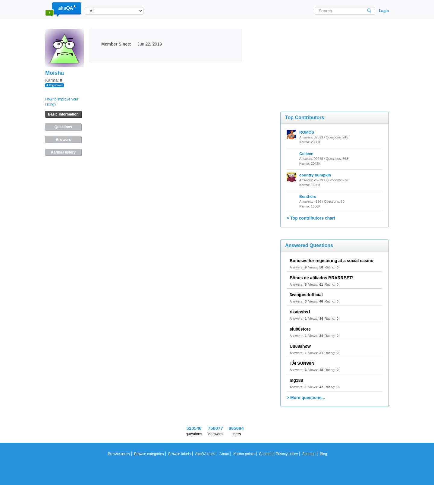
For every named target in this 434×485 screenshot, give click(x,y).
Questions (63, 127)
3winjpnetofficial (306, 294)
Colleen (306, 153)
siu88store (300, 329)
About (224, 454)
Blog (323, 454)
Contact (265, 454)
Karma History (63, 152)
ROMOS (306, 132)
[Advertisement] (325, 59)
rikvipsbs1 (300, 311)
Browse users (119, 454)
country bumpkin (315, 175)
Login (384, 11)
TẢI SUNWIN (302, 363)
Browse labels (179, 454)
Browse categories (149, 454)
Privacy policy (287, 454)
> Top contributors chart (311, 218)
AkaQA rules (205, 454)
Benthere (307, 196)
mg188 (296, 380)
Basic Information (63, 114)
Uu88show (300, 346)
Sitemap (309, 454)
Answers (63, 140)
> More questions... (306, 397)
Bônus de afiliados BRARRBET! (322, 277)
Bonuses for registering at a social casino (331, 260)
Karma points (244, 454)
